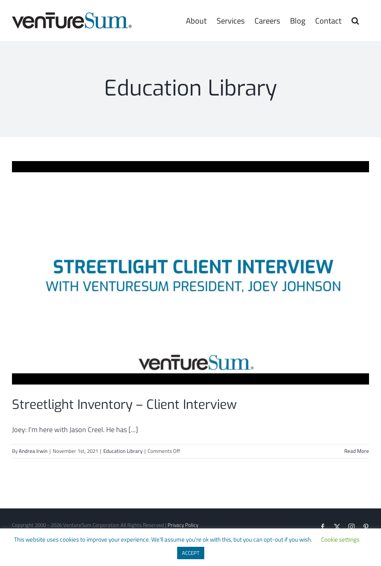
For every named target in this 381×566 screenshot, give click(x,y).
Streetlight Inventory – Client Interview (124, 404)
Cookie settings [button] (340, 539)
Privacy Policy (183, 525)
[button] (355, 20)
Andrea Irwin (33, 451)
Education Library (122, 451)
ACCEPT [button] (190, 553)
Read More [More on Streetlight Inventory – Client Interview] (356, 451)
